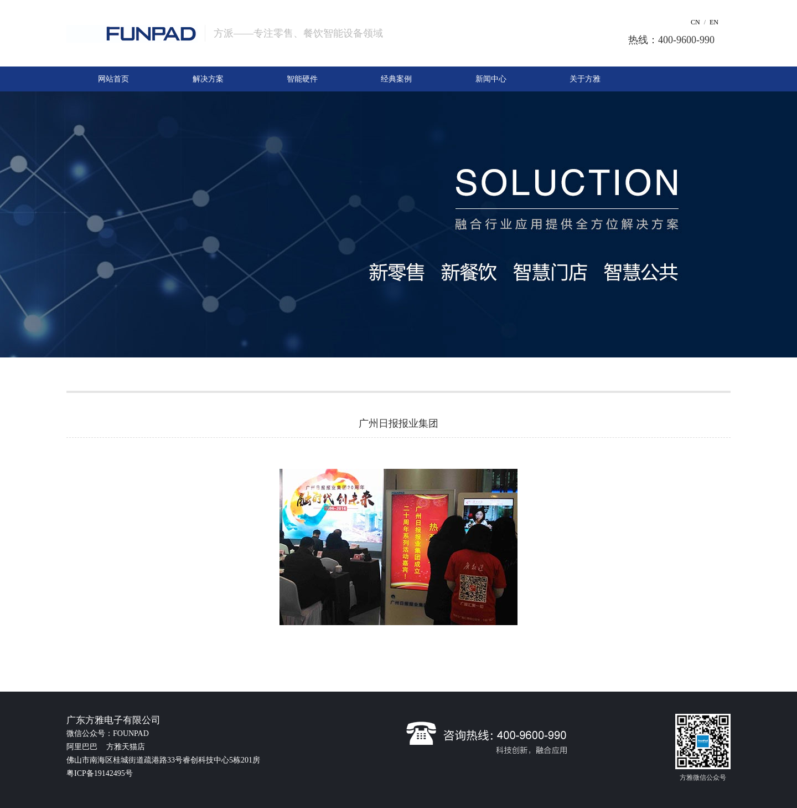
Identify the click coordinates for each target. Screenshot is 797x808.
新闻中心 (490, 79)
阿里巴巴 (83, 747)
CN (695, 22)
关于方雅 (585, 79)
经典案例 (396, 79)
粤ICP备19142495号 (99, 773)
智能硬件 (302, 79)
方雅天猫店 (125, 747)
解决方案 (208, 79)
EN (714, 22)
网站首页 (113, 79)
